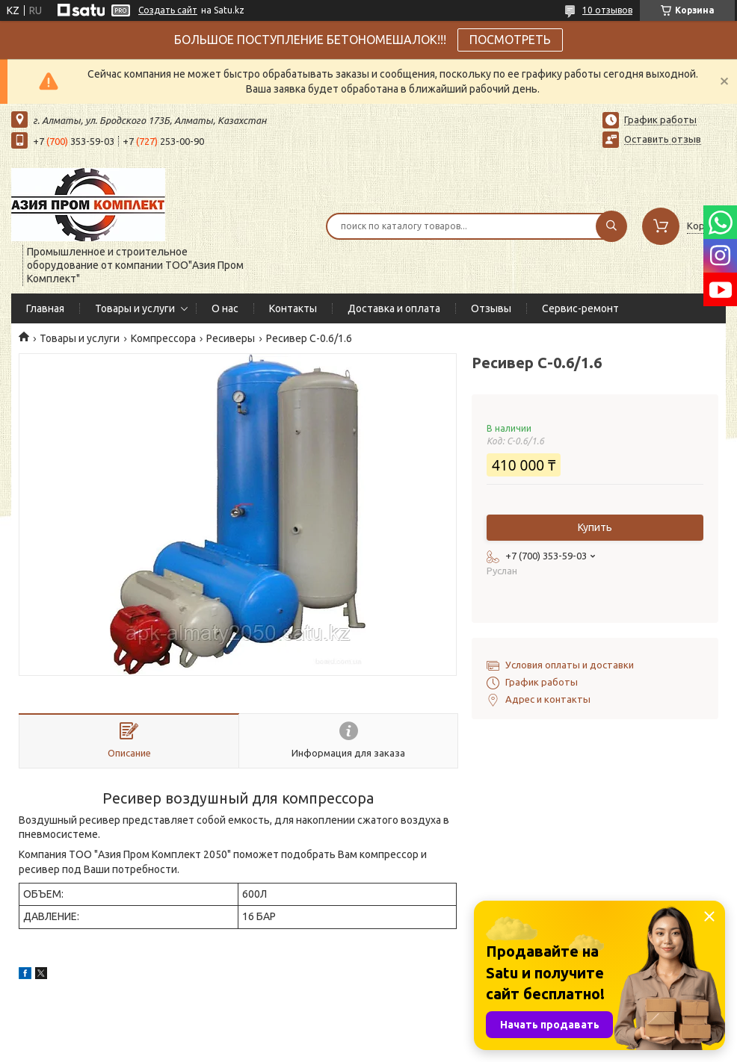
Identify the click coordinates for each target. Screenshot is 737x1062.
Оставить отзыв (662, 139)
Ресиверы (230, 338)
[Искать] (611, 226)
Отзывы (491, 308)
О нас (225, 308)
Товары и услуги (135, 308)
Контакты (293, 308)
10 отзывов (607, 10)
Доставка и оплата (394, 308)
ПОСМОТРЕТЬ (510, 39)
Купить (595, 527)
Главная (45, 308)
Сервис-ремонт (580, 308)
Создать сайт (167, 10)
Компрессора (163, 338)
